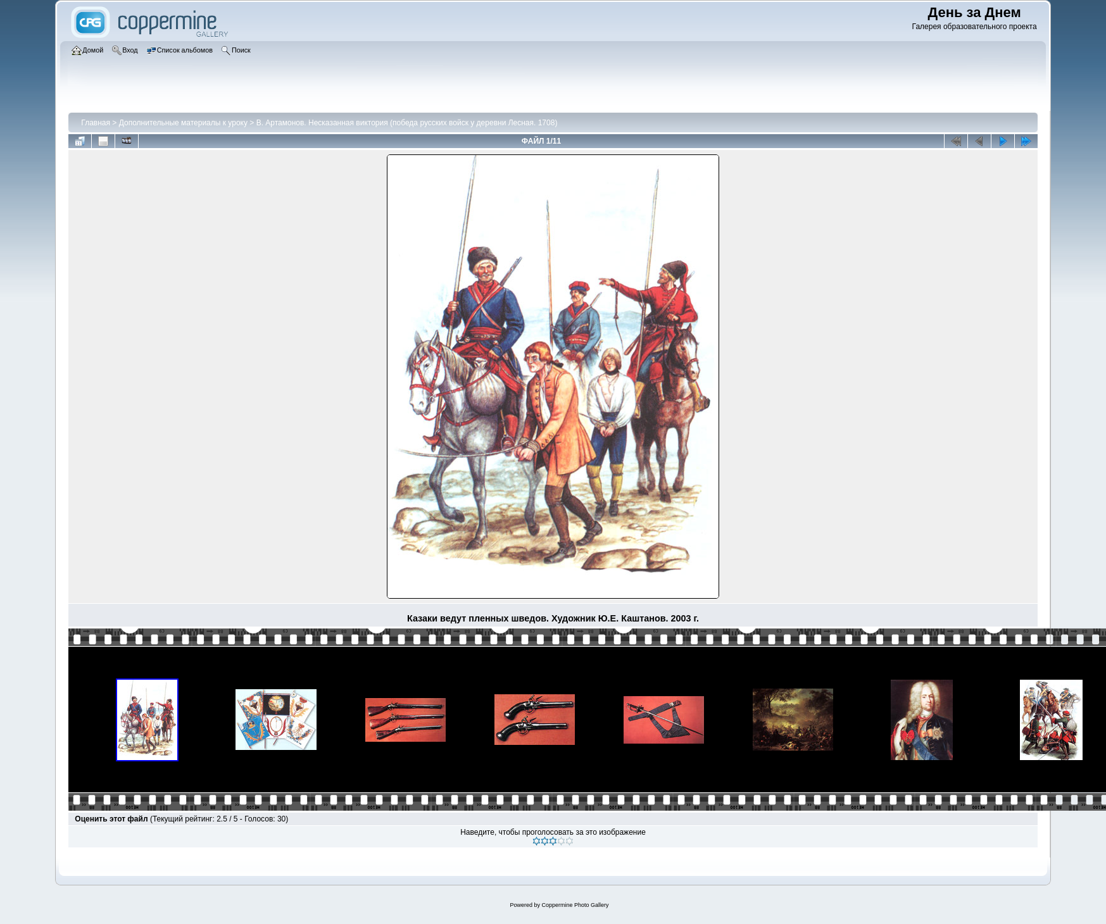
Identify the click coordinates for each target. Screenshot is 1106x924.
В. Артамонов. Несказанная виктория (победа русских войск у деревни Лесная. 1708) (407, 122)
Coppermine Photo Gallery (574, 905)
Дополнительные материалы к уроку (183, 122)
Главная (95, 122)
